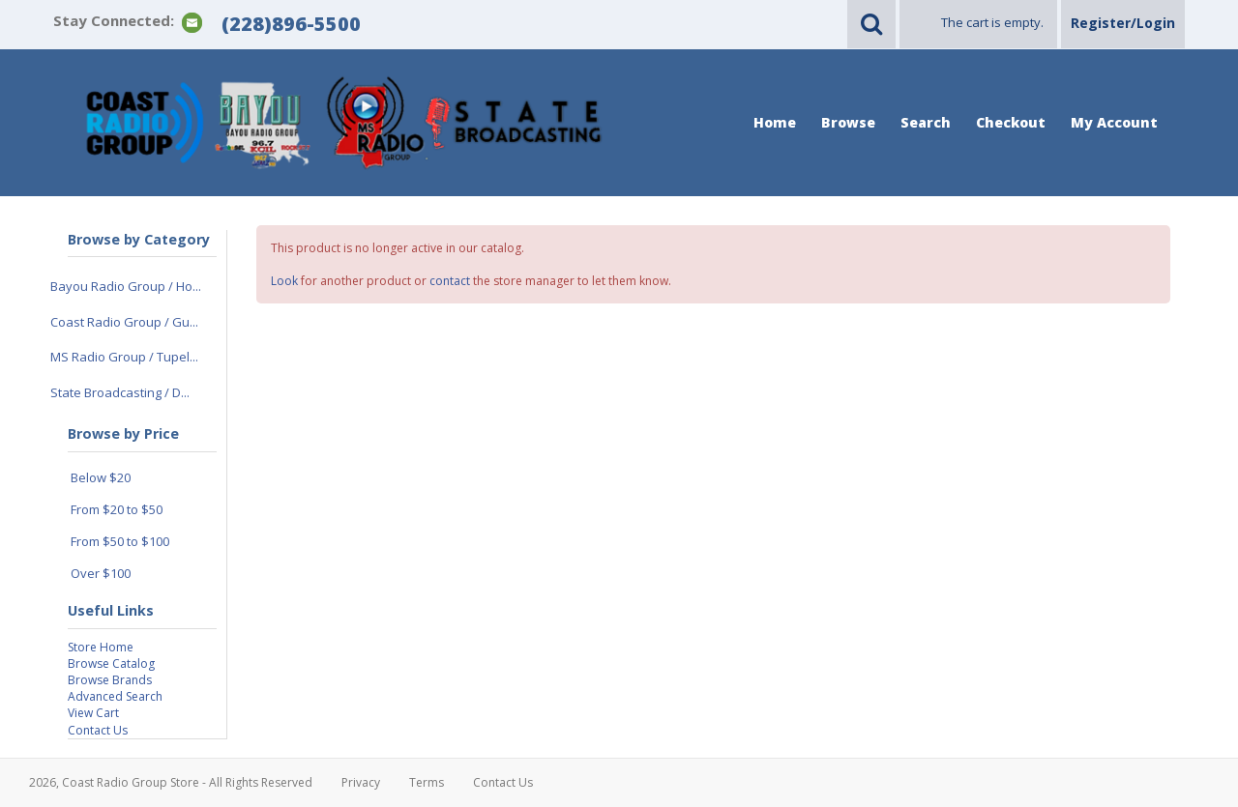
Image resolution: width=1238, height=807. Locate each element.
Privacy (360, 782)
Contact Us (98, 730)
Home (774, 122)
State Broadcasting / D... (120, 392)
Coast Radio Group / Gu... (124, 322)
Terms (426, 782)
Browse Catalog (111, 663)
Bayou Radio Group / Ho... (125, 286)
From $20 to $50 (116, 509)
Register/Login (1123, 23)
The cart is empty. (992, 22)
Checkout (1011, 122)
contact (449, 281)
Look (284, 281)
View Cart (93, 713)
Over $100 (101, 573)
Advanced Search (115, 696)
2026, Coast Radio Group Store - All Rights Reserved (170, 782)
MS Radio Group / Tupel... (124, 356)
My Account (1114, 122)
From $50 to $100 (120, 541)
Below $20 (101, 477)
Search (925, 122)
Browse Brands (110, 680)
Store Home (100, 647)
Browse (848, 122)
